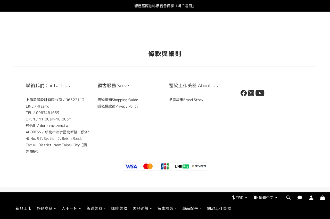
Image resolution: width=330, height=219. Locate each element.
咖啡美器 (119, 27)
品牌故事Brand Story (186, 99)
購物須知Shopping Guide (117, 99)
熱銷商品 (46, 27)
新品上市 (23, 27)
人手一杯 (71, 27)
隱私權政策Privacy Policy (117, 106)
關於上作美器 (219, 27)
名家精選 (167, 27)
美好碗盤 (142, 27)
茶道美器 (96, 27)
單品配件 (192, 27)
